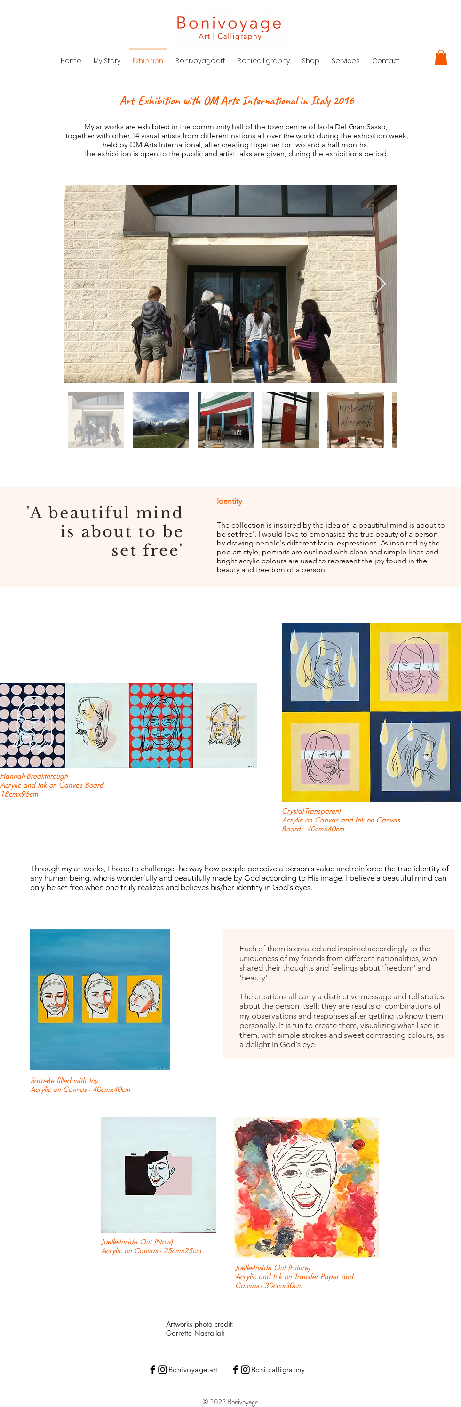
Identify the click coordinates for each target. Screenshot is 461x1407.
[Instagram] (162, 1369)
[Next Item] (381, 284)
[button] (441, 57)
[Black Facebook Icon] (153, 1369)
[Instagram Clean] (58, 1361)
